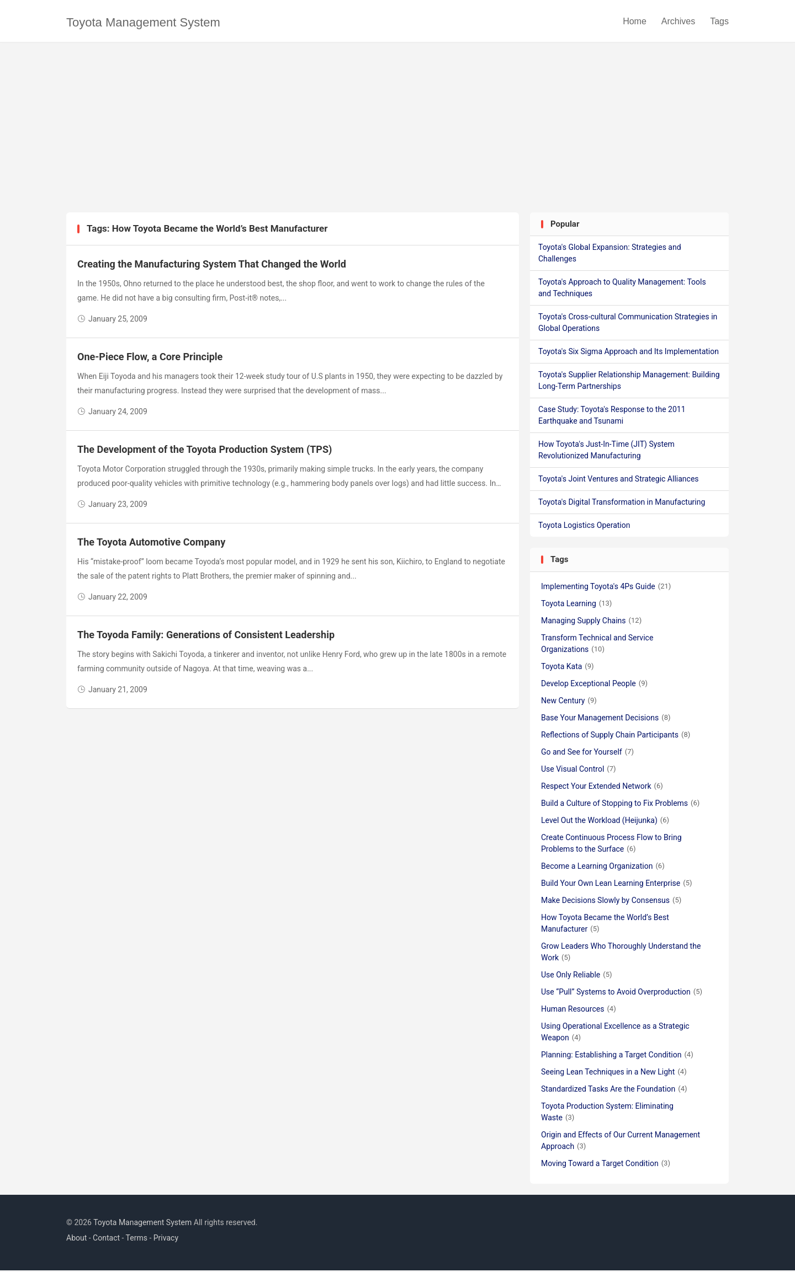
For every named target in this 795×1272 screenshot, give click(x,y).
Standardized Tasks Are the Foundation (614, 1090)
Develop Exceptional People (594, 685)
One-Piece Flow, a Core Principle (149, 359)
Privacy (165, 1240)
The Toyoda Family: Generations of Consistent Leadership (206, 637)
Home (634, 21)
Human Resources (578, 1010)
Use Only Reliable (576, 976)
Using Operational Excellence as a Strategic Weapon (615, 1033)
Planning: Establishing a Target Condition (617, 1056)
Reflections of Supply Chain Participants (615, 736)
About (76, 1240)
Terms (136, 1240)
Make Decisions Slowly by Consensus (611, 901)
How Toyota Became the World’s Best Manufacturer (605, 925)
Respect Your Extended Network (602, 787)
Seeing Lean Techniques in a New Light (614, 1073)
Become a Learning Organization (603, 867)
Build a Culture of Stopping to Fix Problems (620, 804)
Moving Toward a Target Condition (605, 1165)
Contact (106, 1240)
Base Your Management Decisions (606, 719)
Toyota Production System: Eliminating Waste (607, 1113)
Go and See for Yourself (587, 753)
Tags (719, 21)
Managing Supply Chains (591, 622)
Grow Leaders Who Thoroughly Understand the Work (621, 953)
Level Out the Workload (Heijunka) (605, 821)
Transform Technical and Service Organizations (597, 645)
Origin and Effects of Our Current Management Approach (620, 1142)
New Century (569, 702)
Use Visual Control (578, 770)
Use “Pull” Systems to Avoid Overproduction (621, 993)
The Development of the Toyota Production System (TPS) (204, 451)
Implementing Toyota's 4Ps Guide (606, 588)
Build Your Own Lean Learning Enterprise (616, 884)
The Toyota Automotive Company (151, 544)
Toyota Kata (567, 668)
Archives (678, 21)
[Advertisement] (397, 131)
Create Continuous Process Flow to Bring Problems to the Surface (611, 845)
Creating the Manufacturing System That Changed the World (211, 266)
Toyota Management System (143, 23)
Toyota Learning (576, 605)
